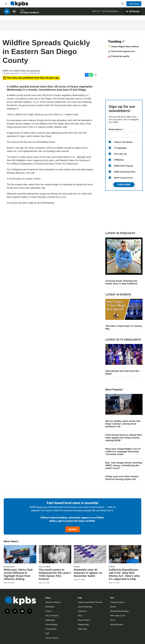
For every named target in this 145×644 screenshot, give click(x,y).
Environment (9, 567)
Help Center (82, 629)
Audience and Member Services (90, 602)
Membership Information (119, 611)
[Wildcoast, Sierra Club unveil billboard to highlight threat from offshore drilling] (20, 554)
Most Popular (114, 389)
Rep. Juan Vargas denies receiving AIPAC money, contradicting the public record (123, 465)
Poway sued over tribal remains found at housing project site (122, 477)
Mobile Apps (50, 620)
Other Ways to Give (117, 616)
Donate (72, 529)
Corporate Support (117, 602)
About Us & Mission (53, 602)
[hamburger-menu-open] (6, 3)
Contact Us (82, 611)
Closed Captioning (85, 607)
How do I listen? (84, 620)
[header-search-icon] (122, 4)
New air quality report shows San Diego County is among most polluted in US (122, 424)
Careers (48, 611)
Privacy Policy (50, 629)
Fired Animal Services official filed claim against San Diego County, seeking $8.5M (123, 438)
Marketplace (113, 12)
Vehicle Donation (116, 625)
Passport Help (83, 625)
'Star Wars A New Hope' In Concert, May (124, 327)
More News (12, 541)
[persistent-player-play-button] (7, 12)
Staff (47, 633)
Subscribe (123, 184)
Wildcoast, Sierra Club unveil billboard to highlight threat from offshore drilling (18, 574)
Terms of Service (51, 638)
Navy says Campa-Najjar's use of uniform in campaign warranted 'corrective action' (122, 452)
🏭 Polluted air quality (118, 56)
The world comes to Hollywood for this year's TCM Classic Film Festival (55, 574)
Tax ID (112, 620)
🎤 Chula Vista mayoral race (121, 51)
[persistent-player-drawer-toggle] (132, 12)
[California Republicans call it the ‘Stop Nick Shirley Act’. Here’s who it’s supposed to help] (125, 554)
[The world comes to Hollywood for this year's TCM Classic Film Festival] (55, 554)
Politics (77, 567)
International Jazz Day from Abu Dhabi (122, 372)
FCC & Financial (51, 616)
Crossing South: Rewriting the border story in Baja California (121, 282)
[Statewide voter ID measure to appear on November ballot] (90, 554)
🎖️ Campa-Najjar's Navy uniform (123, 46)
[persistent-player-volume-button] (14, 12)
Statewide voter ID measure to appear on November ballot (88, 572)
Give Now (134, 3)
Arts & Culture (45, 567)
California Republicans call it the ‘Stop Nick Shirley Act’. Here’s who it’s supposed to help (124, 574)
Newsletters (50, 607)
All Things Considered (29, 13)
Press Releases (51, 625)
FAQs (80, 616)
